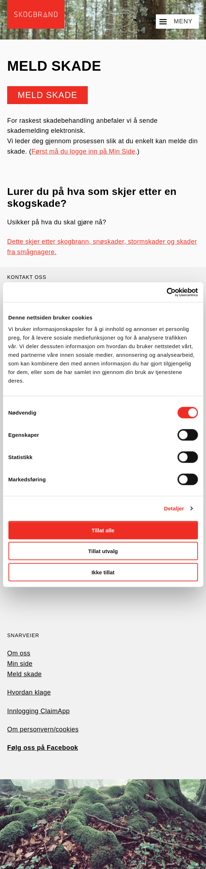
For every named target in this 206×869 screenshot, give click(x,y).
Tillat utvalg (103, 551)
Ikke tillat (102, 572)
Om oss (18, 653)
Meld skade (48, 95)
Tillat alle (103, 530)
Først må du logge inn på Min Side (83, 151)
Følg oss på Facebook (42, 747)
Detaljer (174, 508)
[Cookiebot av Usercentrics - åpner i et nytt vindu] (166, 292)
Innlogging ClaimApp (38, 711)
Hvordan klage (29, 692)
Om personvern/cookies (43, 729)
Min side (20, 663)
